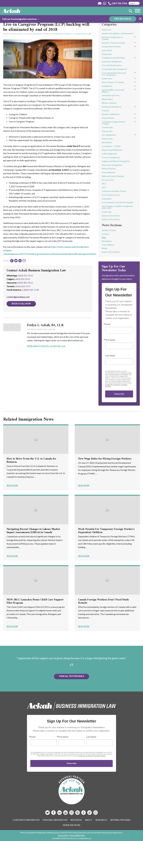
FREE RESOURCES (122, 19)
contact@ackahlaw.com (18, 297)
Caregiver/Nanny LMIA (82, 34)
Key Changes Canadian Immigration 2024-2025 (117, 207)
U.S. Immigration (109, 135)
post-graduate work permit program (117, 202)
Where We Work (71, 825)
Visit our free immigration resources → (20, 19)
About (88, 820)
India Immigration (109, 153)
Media (104, 248)
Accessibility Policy (78, 835)
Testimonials (107, 127)
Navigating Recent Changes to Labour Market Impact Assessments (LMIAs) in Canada (33, 531)
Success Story (108, 180)
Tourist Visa (107, 131)
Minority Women (109, 103)
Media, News (107, 99)
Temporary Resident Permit (114, 191)
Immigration (107, 86)
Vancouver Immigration (112, 165)
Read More (12, 485)
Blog (104, 237)
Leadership (106, 212)
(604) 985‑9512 (25, 282)
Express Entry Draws (111, 215)
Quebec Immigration (111, 114)
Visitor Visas (107, 138)
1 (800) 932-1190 (30, 289)
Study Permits (108, 118)
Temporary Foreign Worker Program (57, 34)
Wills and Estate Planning (113, 176)
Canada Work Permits (111, 46)
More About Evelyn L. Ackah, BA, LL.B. (46, 346)
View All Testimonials (71, 676)
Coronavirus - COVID (111, 146)
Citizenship (107, 54)
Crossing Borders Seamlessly (114, 69)
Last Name (110, 356)
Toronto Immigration (111, 157)
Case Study (107, 50)
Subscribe (119, 394)
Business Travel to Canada (113, 43)
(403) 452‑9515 (22, 279)
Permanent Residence (111, 107)
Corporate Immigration (112, 61)
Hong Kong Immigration (112, 150)
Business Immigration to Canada (112, 38)
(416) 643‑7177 (22, 286)
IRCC (104, 183)
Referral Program (120, 820)
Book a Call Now (21, 303)
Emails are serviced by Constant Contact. (92, 756)
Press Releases (108, 172)
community (106, 198)
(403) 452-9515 (25, 275)
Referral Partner (109, 168)
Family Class (107, 78)
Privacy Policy (63, 835)
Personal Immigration (55, 820)
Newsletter (107, 142)
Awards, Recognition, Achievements (118, 33)
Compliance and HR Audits (113, 58)
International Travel (110, 95)
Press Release (108, 245)
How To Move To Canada (113, 82)
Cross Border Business (112, 65)
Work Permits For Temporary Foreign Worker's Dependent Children (106, 531)
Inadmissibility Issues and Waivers (113, 91)
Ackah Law (106, 29)
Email (107, 324)
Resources (76, 820)
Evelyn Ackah (36, 34)
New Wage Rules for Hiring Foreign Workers (104, 458)
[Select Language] (134, 3)
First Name (110, 340)
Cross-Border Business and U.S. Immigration (114, 74)
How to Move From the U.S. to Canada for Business (31, 460)
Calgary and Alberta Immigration (116, 161)
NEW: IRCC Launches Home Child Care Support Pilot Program (35, 601)
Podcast (105, 110)
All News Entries (109, 230)
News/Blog (101, 820)
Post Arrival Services (111, 195)
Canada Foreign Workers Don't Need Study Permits (103, 601)
